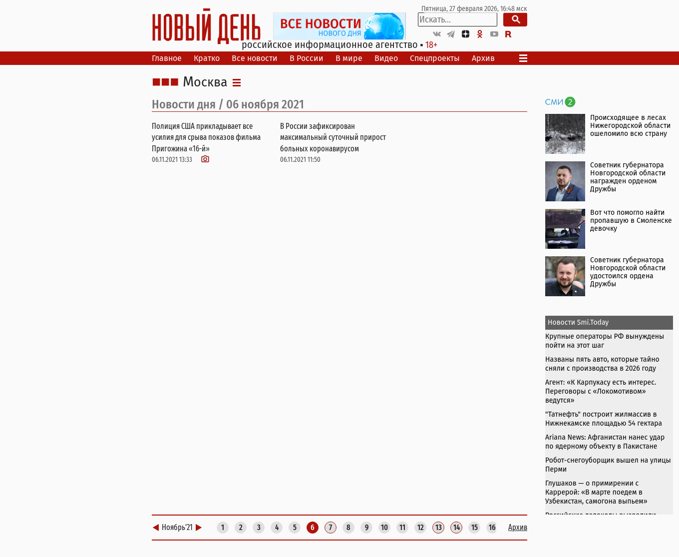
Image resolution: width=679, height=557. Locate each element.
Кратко (207, 58)
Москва (205, 82)
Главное (167, 58)
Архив (483, 58)
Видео (386, 58)
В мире (349, 58)
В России (307, 58)
